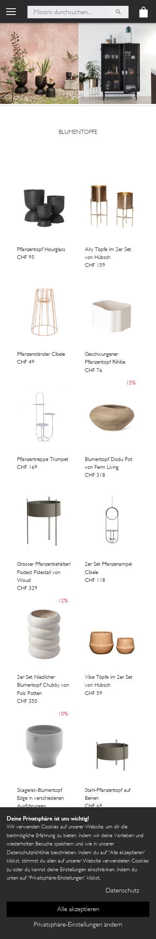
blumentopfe (78, 132)
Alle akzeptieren (78, 910)
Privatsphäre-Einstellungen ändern (78, 925)
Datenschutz (122, 891)
